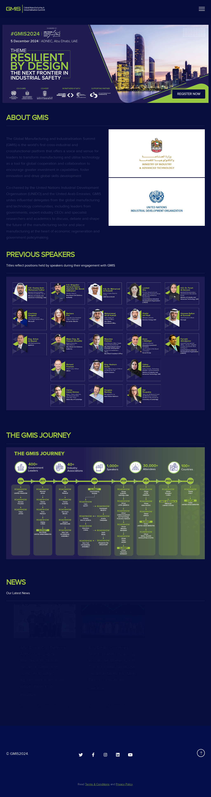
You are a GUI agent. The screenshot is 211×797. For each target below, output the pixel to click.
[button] (202, 9)
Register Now (188, 94)
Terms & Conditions (97, 784)
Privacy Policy (124, 784)
